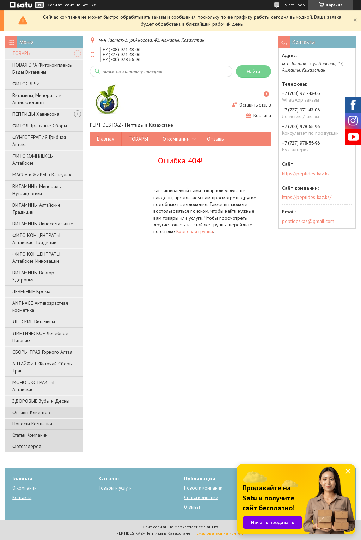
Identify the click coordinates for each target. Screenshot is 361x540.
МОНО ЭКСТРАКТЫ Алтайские (33, 386)
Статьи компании (201, 497)
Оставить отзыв (255, 105)
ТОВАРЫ (21, 53)
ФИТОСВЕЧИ (26, 83)
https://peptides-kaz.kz (306, 173)
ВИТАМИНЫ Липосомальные (42, 223)
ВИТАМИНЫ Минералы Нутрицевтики (37, 189)
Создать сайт (61, 4)
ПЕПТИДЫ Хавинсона (35, 114)
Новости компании (203, 488)
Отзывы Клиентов (31, 412)
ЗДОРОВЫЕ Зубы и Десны (40, 401)
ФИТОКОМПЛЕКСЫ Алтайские (33, 159)
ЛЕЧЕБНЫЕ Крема (31, 291)
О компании (176, 138)
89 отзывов (293, 4)
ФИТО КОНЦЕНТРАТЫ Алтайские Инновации (36, 257)
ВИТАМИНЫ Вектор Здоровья (33, 276)
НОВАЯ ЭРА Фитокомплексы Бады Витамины (42, 68)
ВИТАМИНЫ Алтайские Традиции (36, 208)
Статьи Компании (30, 435)
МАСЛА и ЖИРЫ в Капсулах (41, 174)
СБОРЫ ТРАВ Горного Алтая (42, 352)
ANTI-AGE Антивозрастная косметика (40, 306)
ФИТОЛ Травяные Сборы (39, 125)
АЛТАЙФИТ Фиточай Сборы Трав (42, 367)
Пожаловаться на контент (219, 533)
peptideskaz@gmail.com (308, 221)
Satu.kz (211, 526)
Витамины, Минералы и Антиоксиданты (37, 98)
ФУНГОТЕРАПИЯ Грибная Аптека (39, 140)
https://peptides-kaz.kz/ (306, 197)
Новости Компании (32, 423)
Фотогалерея (26, 446)
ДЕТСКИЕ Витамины (33, 321)
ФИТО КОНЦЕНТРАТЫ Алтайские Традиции (36, 238)
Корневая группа (194, 231)
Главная (105, 138)
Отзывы (216, 138)
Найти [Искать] (253, 71)
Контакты (21, 497)
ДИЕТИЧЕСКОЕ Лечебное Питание (40, 337)
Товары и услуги (115, 488)
